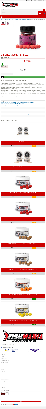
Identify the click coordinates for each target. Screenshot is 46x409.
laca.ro (2, 382)
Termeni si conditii (4, 362)
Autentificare (4, 14)
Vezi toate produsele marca (10, 105)
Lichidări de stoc (4, 373)
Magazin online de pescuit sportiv (23, 337)
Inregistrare (9, 14)
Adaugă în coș (24, 77)
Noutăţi (2, 375)
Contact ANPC (4, 364)
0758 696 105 (23, 8)
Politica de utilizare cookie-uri (7, 367)
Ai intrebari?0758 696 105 (28, 61)
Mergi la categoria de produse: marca (17, 102)
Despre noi (3, 354)
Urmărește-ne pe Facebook (7, 347)
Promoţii (3, 371)
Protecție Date (4, 366)
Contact (28, 0)
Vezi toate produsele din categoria (12, 103)
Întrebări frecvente (41, 0)
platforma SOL (4, 385)
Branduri (3, 376)
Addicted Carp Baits (27, 113)
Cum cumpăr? (33, 0)
